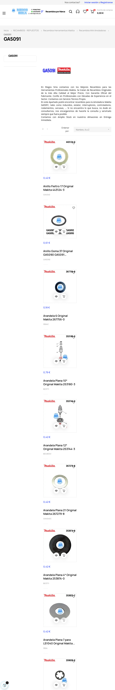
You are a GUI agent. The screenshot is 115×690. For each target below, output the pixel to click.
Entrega (44, 592)
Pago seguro (47, 623)
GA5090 (82, 192)
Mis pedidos (69, 592)
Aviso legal (46, 596)
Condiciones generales (46, 603)
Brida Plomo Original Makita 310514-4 (91, 495)
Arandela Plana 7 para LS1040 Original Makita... (92, 371)
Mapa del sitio (70, 628)
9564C (46, 254)
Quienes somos (48, 619)
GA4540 (46, 192)
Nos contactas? (72, 2)
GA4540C (82, 316)
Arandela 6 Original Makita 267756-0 (55, 247)
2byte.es (48, 680)
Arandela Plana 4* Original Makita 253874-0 (58, 371)
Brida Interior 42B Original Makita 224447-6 (58, 495)
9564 (80, 378)
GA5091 (13, 56)
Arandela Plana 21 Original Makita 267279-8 (93, 309)
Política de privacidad (69, 621)
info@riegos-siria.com (14, 614)
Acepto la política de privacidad (100, 564)
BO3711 (81, 254)
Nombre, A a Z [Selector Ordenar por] (93, 129)
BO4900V (47, 316)
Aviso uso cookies (49, 628)
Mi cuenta (69, 596)
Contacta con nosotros (47, 612)
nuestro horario (20, 617)
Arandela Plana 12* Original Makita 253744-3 (58, 309)
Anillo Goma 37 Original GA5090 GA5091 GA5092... (93, 185)
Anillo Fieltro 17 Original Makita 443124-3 (58, 185)
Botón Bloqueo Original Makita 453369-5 (93, 433)
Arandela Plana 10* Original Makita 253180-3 (93, 247)
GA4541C (47, 502)
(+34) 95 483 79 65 (18, 595)
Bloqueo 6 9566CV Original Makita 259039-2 (55, 433)
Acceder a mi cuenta (70, 612)
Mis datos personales (69, 603)
